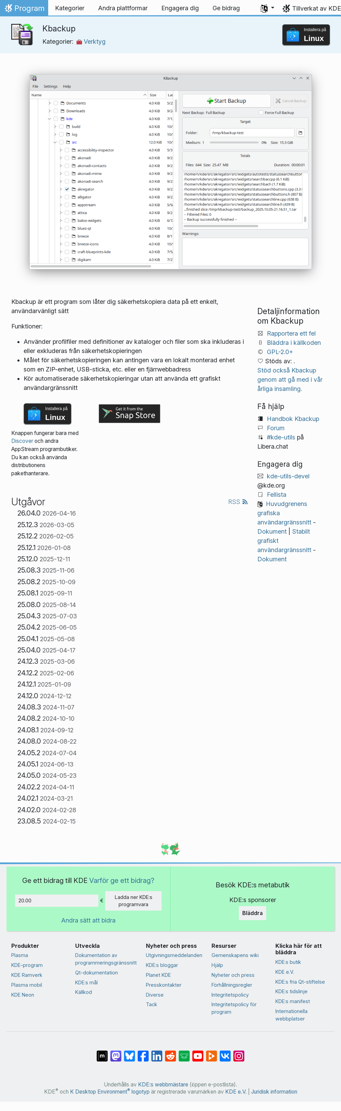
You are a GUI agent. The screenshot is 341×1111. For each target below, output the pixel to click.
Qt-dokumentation (96, 972)
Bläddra (252, 913)
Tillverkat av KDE (316, 8)
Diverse (155, 995)
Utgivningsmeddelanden (174, 955)
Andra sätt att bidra (88, 920)
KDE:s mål (86, 982)
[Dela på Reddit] (170, 1052)
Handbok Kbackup (293, 418)
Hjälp (217, 965)
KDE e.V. (284, 972)
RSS (238, 501)
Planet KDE (158, 975)
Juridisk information (274, 1091)
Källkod (83, 992)
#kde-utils (281, 437)
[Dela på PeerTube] (211, 1052)
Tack (151, 1004)
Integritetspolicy (230, 995)
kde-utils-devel (288, 476)
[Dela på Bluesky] (129, 1052)
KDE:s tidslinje (291, 991)
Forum (276, 428)
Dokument (272, 531)
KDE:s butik (288, 962)
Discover (22, 441)
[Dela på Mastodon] (115, 1052)
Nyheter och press (233, 975)
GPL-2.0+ (280, 351)
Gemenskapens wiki (235, 955)
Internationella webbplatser (291, 1015)
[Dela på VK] (225, 1052)
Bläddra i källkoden (294, 342)
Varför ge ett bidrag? (121, 880)
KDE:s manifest (292, 1001)
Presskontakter (163, 985)
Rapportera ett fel (291, 333)
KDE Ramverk (26, 975)
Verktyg (91, 41)
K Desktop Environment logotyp (110, 1091)
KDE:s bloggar (162, 965)
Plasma (19, 955)
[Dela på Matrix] (102, 1052)
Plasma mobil (26, 985)
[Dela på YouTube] (197, 1052)
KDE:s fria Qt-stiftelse (300, 982)
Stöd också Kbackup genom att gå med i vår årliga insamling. (290, 379)
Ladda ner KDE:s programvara (133, 901)
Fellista (276, 494)
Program (24, 9)
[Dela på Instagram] (238, 1052)
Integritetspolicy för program (234, 1008)
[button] (267, 8)
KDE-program (27, 965)
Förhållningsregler (232, 985)
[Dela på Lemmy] (184, 1052)
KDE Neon (22, 995)
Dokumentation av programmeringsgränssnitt (106, 959)
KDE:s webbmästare (163, 1084)
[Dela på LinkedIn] (156, 1052)
